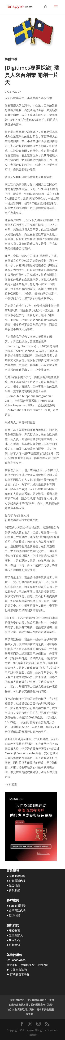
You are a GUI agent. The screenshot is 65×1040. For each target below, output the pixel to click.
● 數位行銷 (13, 885)
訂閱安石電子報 (19, 974)
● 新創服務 (13, 890)
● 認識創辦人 (15, 935)
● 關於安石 (13, 930)
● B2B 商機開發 (16, 876)
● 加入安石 (13, 940)
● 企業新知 (13, 945)
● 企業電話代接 (16, 881)
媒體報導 (11, 59)
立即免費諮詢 (18, 970)
